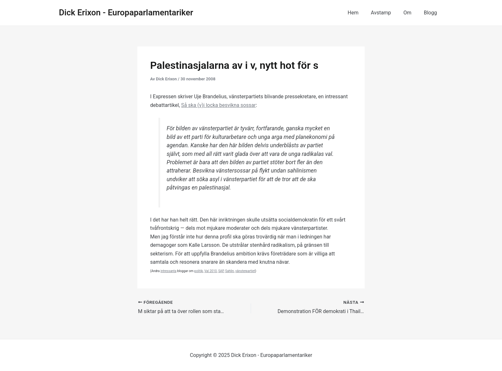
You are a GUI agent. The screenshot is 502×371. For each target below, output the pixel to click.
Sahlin (229, 271)
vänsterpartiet (245, 271)
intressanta (168, 271)
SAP (221, 271)
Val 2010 (210, 271)
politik (198, 271)
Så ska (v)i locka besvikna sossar (218, 105)
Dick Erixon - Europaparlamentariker (126, 12)
